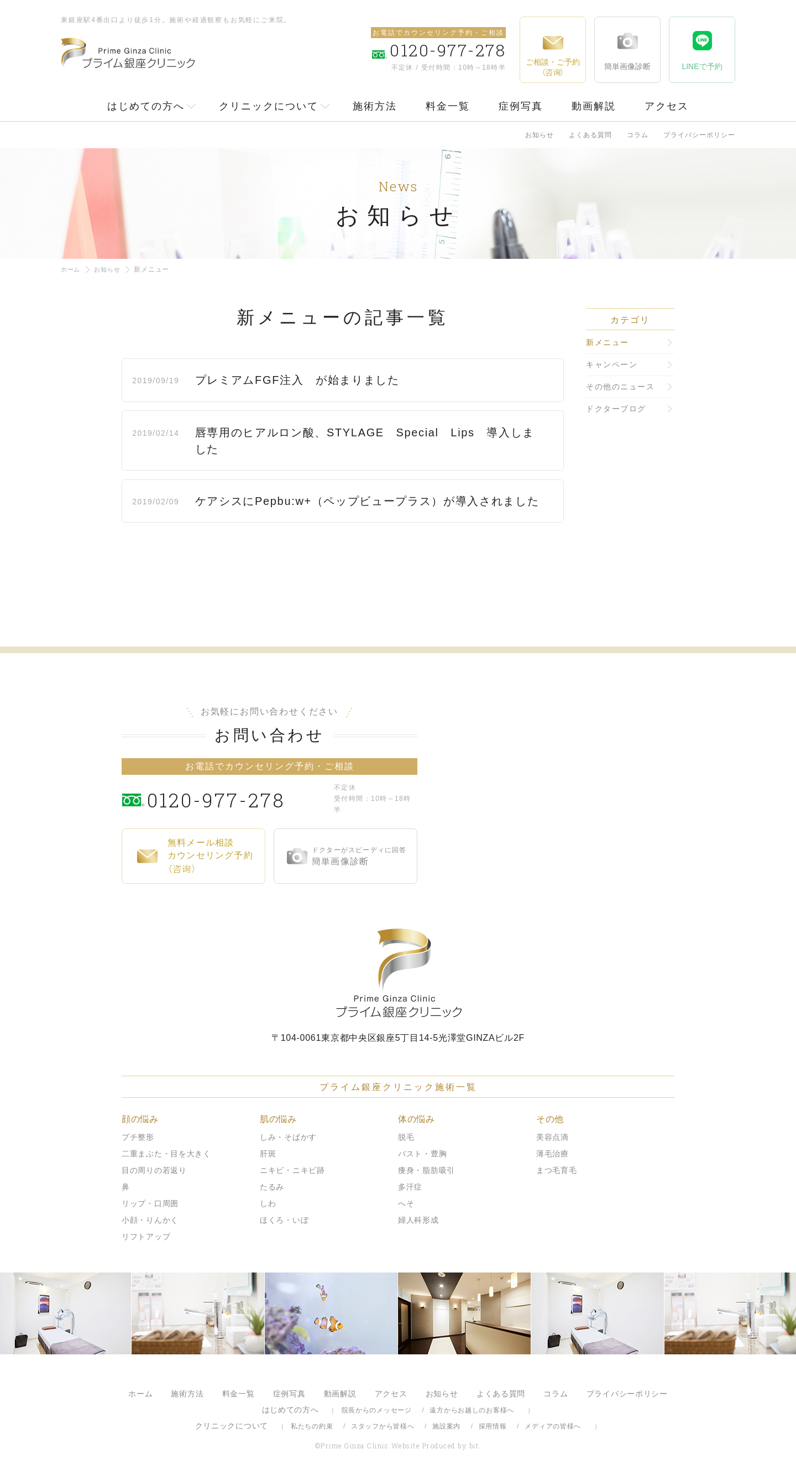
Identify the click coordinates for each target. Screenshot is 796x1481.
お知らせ (539, 135)
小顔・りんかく (150, 1220)
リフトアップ (146, 1236)
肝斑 (268, 1153)
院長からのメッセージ (377, 1410)
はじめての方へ (146, 106)
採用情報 (493, 1426)
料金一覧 (448, 106)
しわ (268, 1203)
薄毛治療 (552, 1153)
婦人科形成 (418, 1220)
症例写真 (521, 106)
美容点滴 (552, 1137)
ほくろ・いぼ (284, 1220)
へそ (406, 1203)
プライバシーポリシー (699, 135)
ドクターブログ (616, 408)
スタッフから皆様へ (382, 1426)
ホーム (71, 269)
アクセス (667, 106)
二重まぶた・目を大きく (166, 1153)
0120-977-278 (238, 798)
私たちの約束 (312, 1426)
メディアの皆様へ (553, 1426)
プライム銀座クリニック (398, 973)
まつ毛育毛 (556, 1170)
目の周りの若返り (154, 1170)
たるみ (272, 1186)
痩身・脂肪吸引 (426, 1170)
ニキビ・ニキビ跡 (292, 1170)
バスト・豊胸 (422, 1153)
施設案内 (446, 1426)
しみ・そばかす (288, 1137)
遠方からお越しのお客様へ (472, 1410)
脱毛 (406, 1137)
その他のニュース (620, 386)
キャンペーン (611, 364)
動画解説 (594, 106)
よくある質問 (590, 135)
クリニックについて (268, 106)
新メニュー (607, 342)
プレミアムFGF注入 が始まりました (301, 380)
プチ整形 (138, 1137)
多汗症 (410, 1186)
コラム (637, 135)
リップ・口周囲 (150, 1203)
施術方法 (375, 106)
